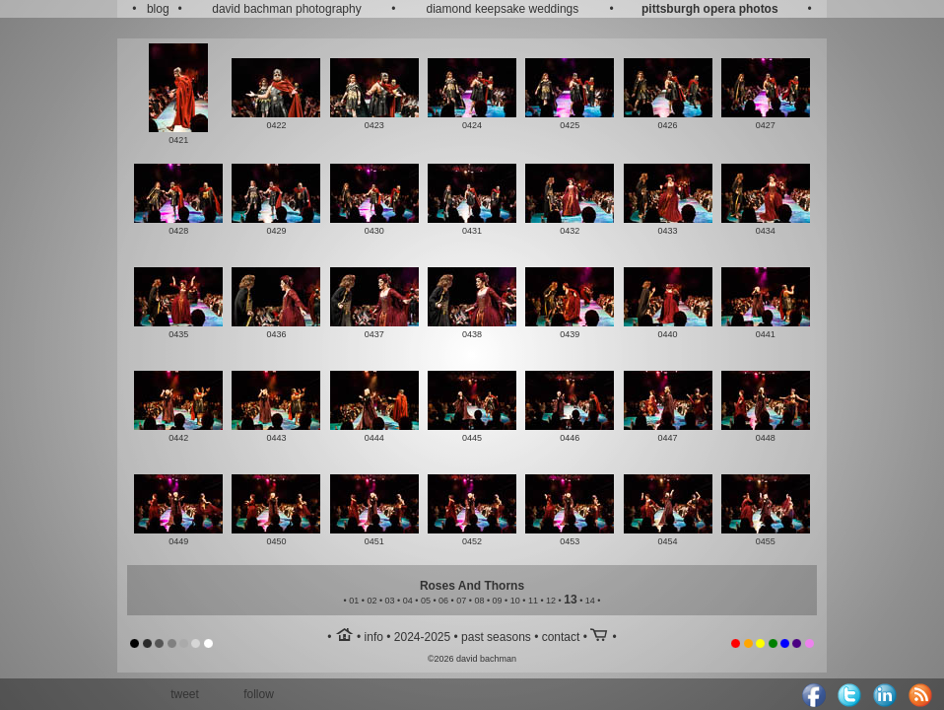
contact (561, 637)
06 (443, 600)
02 (371, 600)
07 (461, 600)
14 (590, 600)
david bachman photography (286, 9)
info (374, 637)
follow (258, 694)
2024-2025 (422, 637)
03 (390, 600)
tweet (184, 694)
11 (533, 600)
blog (158, 9)
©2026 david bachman (472, 659)
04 (408, 600)
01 (354, 600)
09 (498, 600)
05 (426, 600)
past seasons (496, 637)
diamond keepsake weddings (503, 9)
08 (479, 600)
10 (515, 600)
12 (551, 600)
